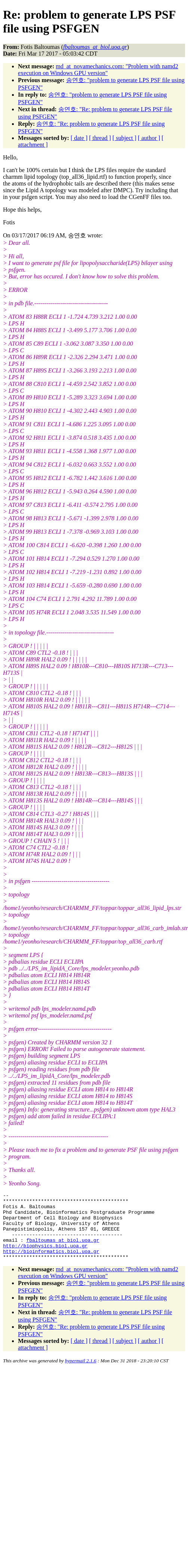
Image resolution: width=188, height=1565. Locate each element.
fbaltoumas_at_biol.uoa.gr (62, 1250)
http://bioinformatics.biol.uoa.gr (51, 1263)
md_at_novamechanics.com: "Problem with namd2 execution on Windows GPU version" (98, 69)
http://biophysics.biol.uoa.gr (45, 1256)
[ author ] (149, 138)
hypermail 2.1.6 (80, 1374)
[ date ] (79, 138)
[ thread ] (100, 138)
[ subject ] (124, 138)
